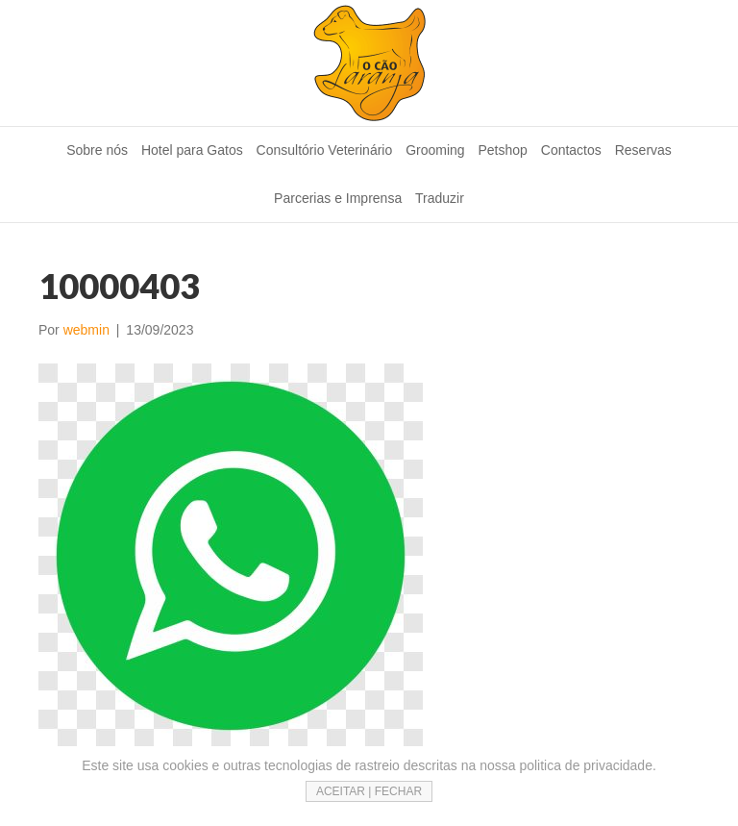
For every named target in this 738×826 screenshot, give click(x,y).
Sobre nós (97, 150)
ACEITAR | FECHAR (369, 791)
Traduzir (439, 198)
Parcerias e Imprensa (338, 198)
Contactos (571, 150)
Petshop (503, 150)
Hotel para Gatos (192, 150)
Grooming (435, 150)
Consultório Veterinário (325, 150)
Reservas (643, 150)
